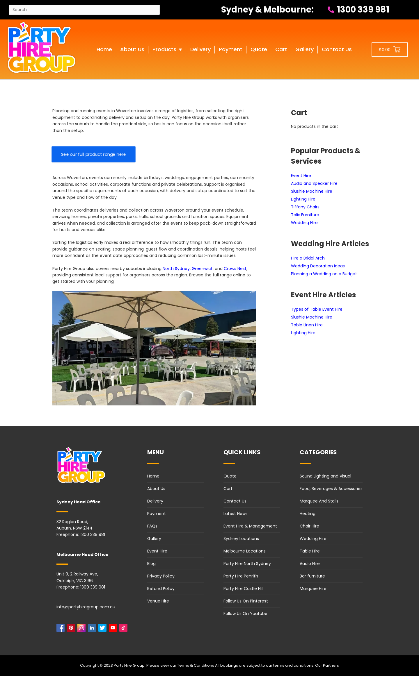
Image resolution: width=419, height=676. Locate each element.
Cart (227, 488)
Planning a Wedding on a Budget (324, 274)
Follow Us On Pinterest (245, 601)
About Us (156, 488)
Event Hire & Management (250, 526)
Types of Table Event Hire (316, 309)
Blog (151, 563)
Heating (307, 513)
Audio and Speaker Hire (314, 183)
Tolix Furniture (305, 215)
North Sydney (176, 268)
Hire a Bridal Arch (308, 258)
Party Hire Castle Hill (243, 588)
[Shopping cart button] (390, 49)
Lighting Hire (303, 199)
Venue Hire (158, 601)
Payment (156, 513)
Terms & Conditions (195, 665)
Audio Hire (310, 563)
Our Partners (327, 665)
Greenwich (203, 268)
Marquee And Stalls (319, 501)
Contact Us (234, 501)
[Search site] (84, 10)
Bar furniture (312, 576)
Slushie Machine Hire (311, 191)
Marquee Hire (313, 588)
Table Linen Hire (307, 325)
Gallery (154, 538)
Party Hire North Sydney (247, 563)
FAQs (152, 526)
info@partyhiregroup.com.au (85, 607)
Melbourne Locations (244, 551)
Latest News (235, 513)
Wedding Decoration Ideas (318, 266)
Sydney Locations (241, 538)
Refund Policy (161, 588)
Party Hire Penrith (240, 576)
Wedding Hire (304, 223)
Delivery (155, 501)
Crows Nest (235, 268)
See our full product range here (93, 154)
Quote (230, 476)
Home (153, 476)
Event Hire (301, 175)
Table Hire (310, 551)
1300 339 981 (358, 9)
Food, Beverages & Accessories (331, 488)
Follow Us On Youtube (245, 613)
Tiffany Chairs (305, 207)
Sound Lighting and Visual (325, 476)
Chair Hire (309, 526)
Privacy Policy (161, 576)
